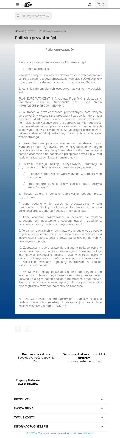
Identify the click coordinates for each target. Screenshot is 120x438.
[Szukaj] (33, 16)
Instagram (27, 329)
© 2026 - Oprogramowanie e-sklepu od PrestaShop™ (60, 433)
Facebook (18, 329)
